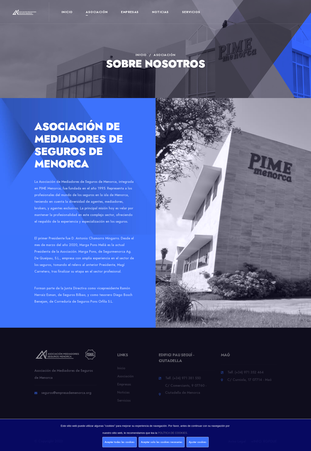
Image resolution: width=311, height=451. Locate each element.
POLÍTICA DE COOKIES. (173, 432)
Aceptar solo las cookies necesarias (161, 442)
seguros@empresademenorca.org (66, 394)
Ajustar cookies (197, 442)
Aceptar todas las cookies (119, 442)
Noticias (160, 12)
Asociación (97, 12)
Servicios (191, 12)
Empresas (130, 12)
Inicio (67, 12)
